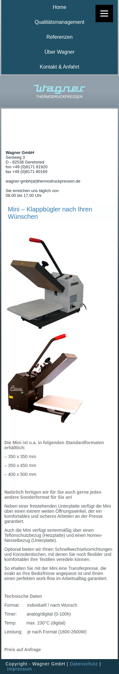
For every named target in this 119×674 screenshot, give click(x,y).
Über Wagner (59, 52)
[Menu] (104, 13)
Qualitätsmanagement (59, 22)
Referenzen (59, 37)
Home (59, 7)
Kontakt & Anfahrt (59, 67)
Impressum (19, 668)
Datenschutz (84, 663)
